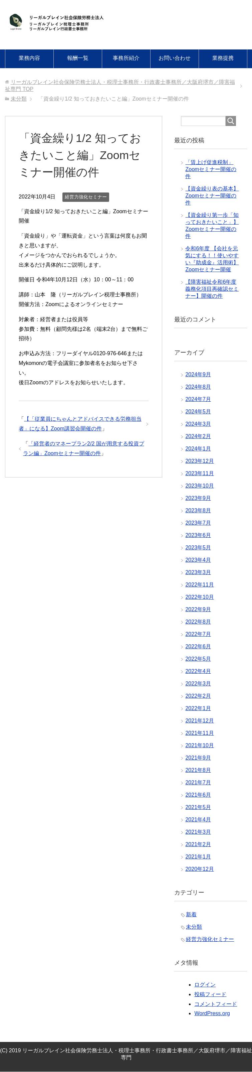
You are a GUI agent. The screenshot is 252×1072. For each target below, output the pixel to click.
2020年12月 (199, 869)
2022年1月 (198, 708)
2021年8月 (198, 770)
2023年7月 (198, 523)
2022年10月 (199, 597)
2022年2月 (198, 696)
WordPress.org (212, 1013)
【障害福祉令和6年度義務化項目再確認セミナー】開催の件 (212, 289)
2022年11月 (199, 584)
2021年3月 (198, 832)
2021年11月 (199, 733)
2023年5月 (198, 547)
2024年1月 (198, 448)
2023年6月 (198, 535)
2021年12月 (199, 720)
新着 (191, 914)
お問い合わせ (175, 58)
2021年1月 (198, 856)
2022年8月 (198, 622)
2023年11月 (199, 473)
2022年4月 (198, 671)
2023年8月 (198, 510)
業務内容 (29, 58)
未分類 (194, 927)
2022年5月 (198, 659)
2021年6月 (198, 795)
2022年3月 (198, 683)
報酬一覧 (77, 58)
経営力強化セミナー (86, 196)
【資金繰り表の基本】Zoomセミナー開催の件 (212, 196)
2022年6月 (198, 646)
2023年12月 (199, 461)
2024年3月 (198, 424)
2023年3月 (198, 572)
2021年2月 (198, 844)
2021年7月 (198, 782)
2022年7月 (198, 634)
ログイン (205, 984)
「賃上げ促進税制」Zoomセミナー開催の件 (210, 169)
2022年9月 (198, 609)
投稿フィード (210, 994)
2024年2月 (198, 436)
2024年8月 (198, 387)
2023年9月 (198, 498)
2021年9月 (198, 758)
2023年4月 (198, 560)
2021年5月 (198, 807)
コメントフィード (215, 1004)
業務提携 (223, 58)
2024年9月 (198, 374)
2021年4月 (198, 819)
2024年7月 (198, 399)
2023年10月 (199, 486)
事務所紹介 (126, 58)
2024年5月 (198, 411)
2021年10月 (199, 745)
